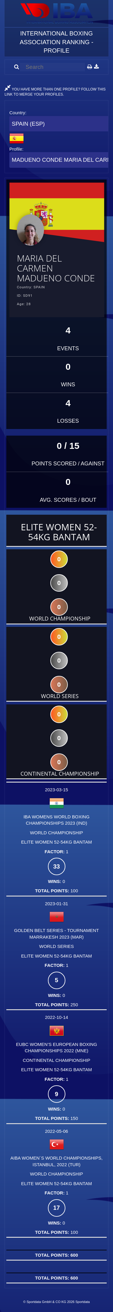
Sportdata (82, 1302)
